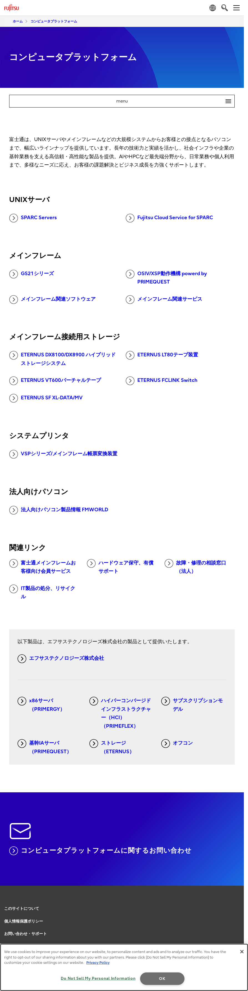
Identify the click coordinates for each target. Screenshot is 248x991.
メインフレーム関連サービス (164, 299)
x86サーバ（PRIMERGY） (41, 704)
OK (162, 978)
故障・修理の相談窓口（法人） (195, 566)
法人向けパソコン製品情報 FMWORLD (58, 510)
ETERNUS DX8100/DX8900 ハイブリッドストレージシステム (62, 358)
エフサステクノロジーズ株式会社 (60, 658)
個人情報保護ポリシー (23, 921)
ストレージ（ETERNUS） (111, 747)
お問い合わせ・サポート (25, 933)
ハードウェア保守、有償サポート (120, 566)
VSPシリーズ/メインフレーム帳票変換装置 (63, 454)
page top (238, 901)
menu (175, 101)
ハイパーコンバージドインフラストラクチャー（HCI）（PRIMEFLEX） (120, 713)
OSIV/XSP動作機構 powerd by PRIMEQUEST (166, 277)
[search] (224, 7)
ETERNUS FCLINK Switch (162, 380)
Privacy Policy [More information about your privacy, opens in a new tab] (98, 963)
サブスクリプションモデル (192, 704)
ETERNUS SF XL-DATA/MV (46, 398)
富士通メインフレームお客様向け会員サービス (42, 566)
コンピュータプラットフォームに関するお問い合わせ (100, 850)
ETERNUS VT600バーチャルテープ (55, 380)
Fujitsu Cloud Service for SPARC (169, 218)
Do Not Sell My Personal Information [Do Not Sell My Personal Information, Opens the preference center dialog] (98, 978)
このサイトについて (21, 908)
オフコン (177, 743)
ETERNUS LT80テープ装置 (162, 355)
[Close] (242, 952)
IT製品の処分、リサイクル (42, 592)
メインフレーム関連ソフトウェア (52, 299)
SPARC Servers (33, 218)
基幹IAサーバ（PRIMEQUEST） (44, 747)
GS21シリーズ (31, 274)
